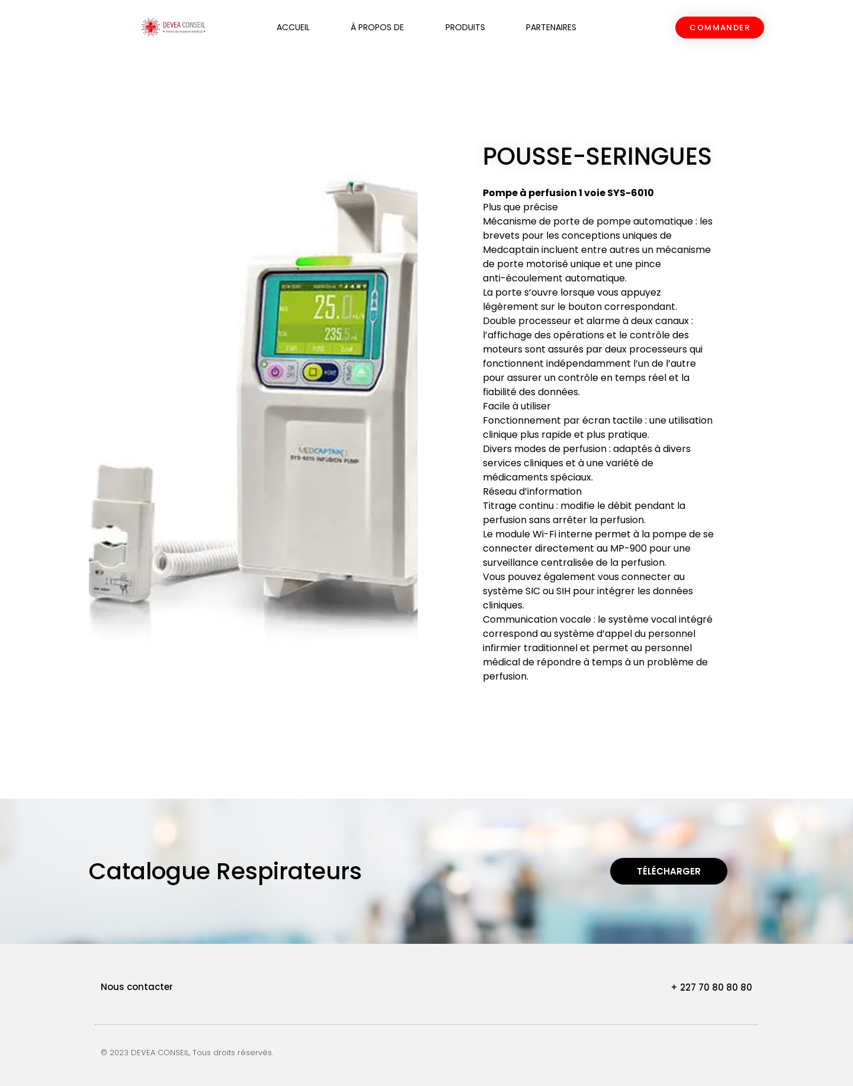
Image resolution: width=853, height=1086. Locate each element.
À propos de (377, 27)
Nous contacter (137, 987)
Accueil (293, 27)
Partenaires (551, 27)
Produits (465, 27)
